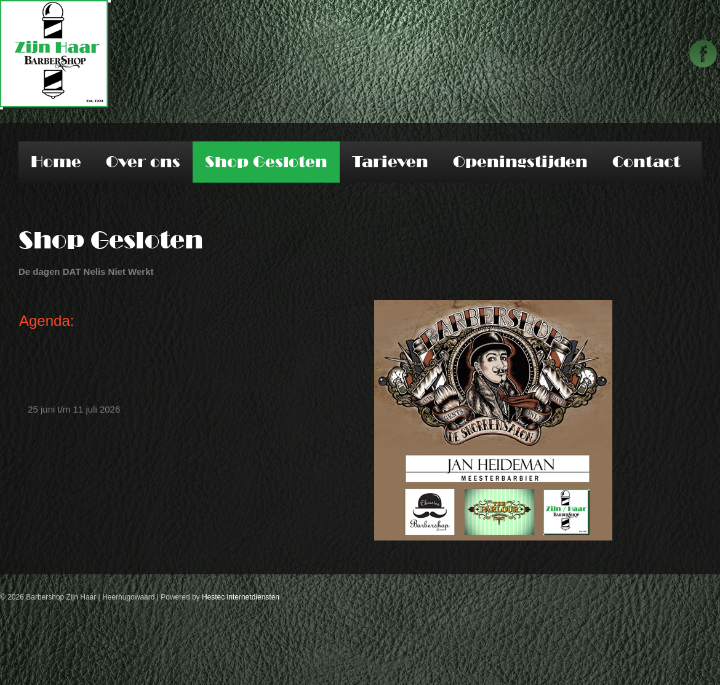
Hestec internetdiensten (240, 597)
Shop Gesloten (266, 161)
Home (56, 161)
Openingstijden (520, 161)
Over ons (143, 161)
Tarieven (390, 161)
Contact (646, 161)
